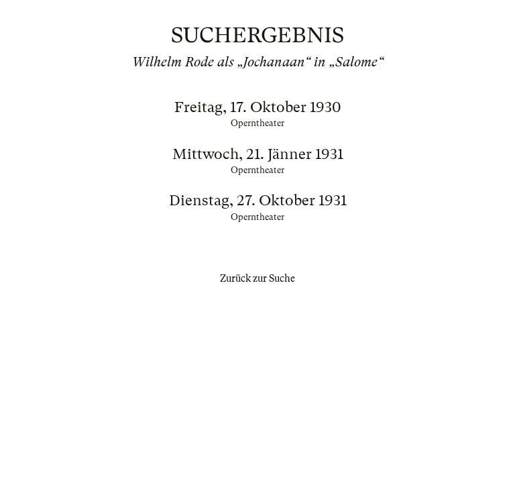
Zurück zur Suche (257, 278)
